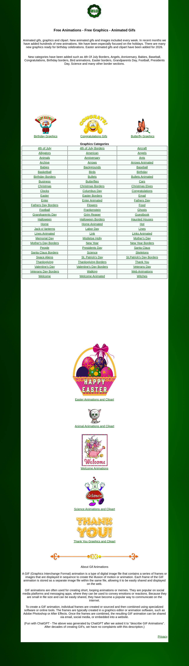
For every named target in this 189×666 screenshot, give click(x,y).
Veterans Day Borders (44, 271)
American (92, 153)
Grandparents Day (45, 214)
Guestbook (142, 214)
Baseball (142, 167)
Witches (142, 276)
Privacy (162, 636)
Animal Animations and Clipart (94, 424)
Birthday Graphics (45, 134)
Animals (44, 157)
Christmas (44, 186)
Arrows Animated (142, 162)
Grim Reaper (92, 214)
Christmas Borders (92, 186)
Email (142, 195)
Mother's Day (142, 238)
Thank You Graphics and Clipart (94, 539)
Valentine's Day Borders (92, 266)
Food (142, 205)
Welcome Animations (94, 466)
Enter (44, 200)
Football (44, 209)
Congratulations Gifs (93, 134)
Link (92, 233)
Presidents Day (92, 247)
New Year (92, 243)
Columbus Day (92, 190)
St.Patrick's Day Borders (142, 257)
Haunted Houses (142, 219)
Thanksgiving (44, 262)
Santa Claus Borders (44, 252)
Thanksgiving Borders (92, 262)
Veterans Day (142, 266)
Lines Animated (45, 233)
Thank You (142, 262)
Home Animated (92, 224)
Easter (44, 195)
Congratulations (142, 190)
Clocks (44, 190)
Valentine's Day (45, 266)
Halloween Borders (92, 219)
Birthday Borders (45, 176)
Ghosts (142, 209)
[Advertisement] (94, 89)
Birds (92, 172)
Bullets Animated (142, 176)
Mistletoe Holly (92, 238)
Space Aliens (44, 257)
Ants (142, 157)
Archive (45, 162)
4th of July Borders (92, 148)
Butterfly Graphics (142, 134)
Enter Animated (92, 200)
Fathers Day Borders (44, 205)
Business (45, 181)
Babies (44, 167)
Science (92, 252)
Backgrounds (92, 167)
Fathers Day (142, 200)
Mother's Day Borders (44, 243)
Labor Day (92, 228)
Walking (92, 271)
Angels (142, 153)
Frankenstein (92, 209)
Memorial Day (45, 238)
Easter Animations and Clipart (94, 397)
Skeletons (142, 252)
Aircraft (142, 148)
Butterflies (92, 181)
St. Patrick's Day (92, 257)
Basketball (44, 172)
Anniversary (92, 157)
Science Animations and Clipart (94, 507)
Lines (142, 228)
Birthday (142, 172)
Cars (142, 181)
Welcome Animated (92, 276)
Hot (142, 224)
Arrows (92, 162)
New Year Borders (142, 243)
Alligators (45, 153)
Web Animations (142, 271)
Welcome (45, 276)
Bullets (92, 176)
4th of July (44, 148)
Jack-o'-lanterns (44, 228)
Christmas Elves (142, 186)
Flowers (92, 205)
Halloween (45, 219)
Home (45, 224)
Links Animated (142, 233)
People (44, 247)
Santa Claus (142, 247)
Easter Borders (92, 195)
